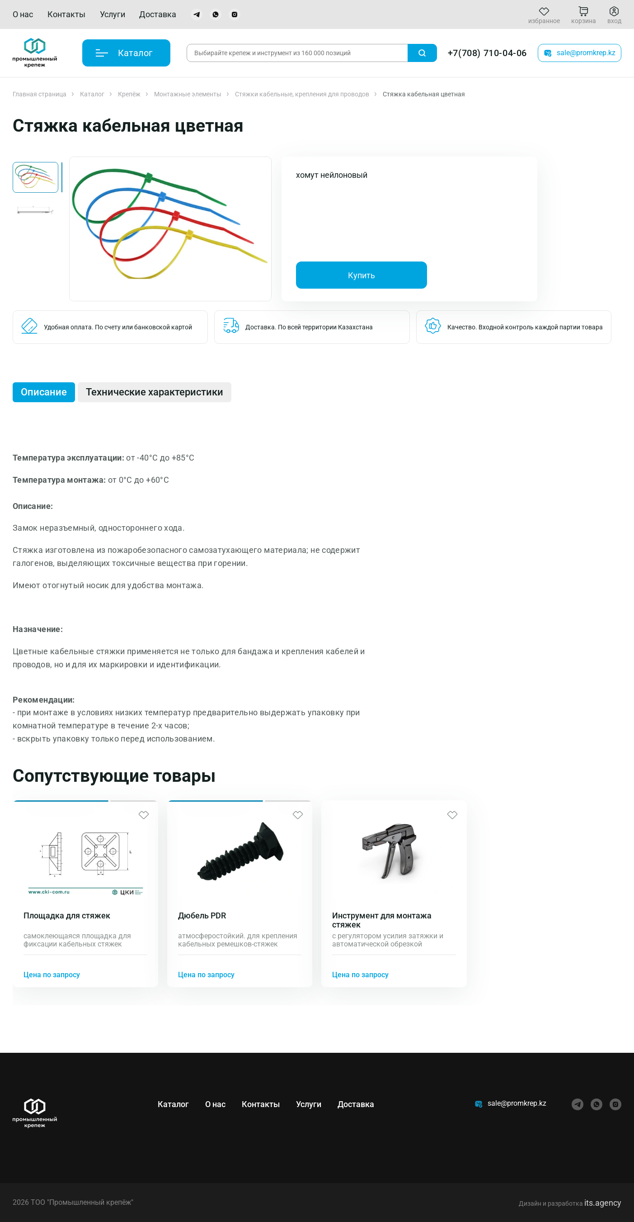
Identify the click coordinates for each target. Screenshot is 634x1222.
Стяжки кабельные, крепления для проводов (302, 94)
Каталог (92, 94)
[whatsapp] (215, 14)
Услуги (112, 14)
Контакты (66, 14)
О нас (23, 14)
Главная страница (39, 94)
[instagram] (234, 14)
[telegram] (196, 14)
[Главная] (35, 53)
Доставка (157, 14)
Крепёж (129, 94)
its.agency (602, 1203)
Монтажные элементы (187, 94)
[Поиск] (422, 53)
